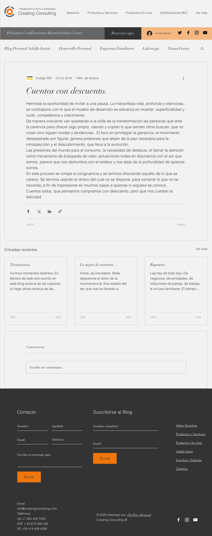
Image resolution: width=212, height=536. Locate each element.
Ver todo (202, 249)
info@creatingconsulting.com (37, 508)
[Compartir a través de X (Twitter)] (39, 211)
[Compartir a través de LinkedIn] (49, 211)
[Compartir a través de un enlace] (60, 211)
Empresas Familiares (117, 48)
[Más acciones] (183, 78)
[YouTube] (205, 32)
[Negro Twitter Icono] (179, 32)
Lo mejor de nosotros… (98, 264)
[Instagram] (196, 32)
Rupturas (157, 264)
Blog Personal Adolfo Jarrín (27, 48)
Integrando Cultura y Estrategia (37, 8)
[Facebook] (188, 32)
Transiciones (20, 264)
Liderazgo (151, 48)
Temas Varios (178, 48)
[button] (202, 48)
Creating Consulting (37, 13)
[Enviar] (29, 477)
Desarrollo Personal (75, 48)
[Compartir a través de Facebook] (28, 211)
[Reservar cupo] (123, 33)
